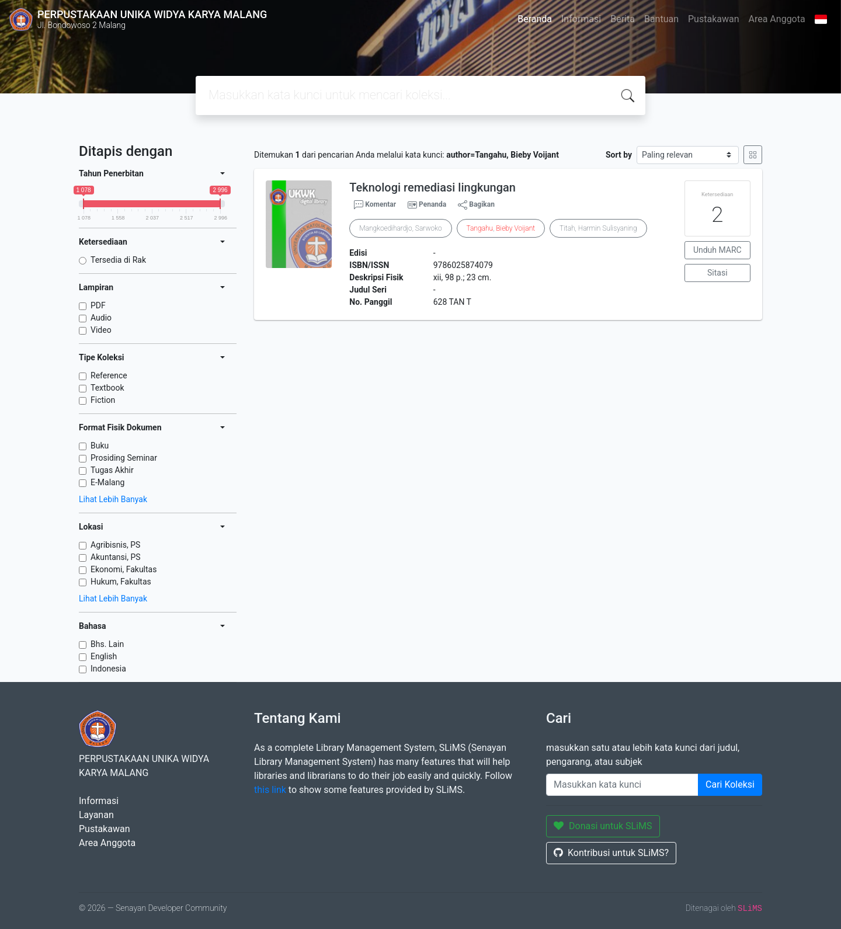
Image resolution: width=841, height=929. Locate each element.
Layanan (96, 814)
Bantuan (661, 19)
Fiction (103, 400)
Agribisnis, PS (115, 544)
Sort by (619, 154)
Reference (109, 375)
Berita (622, 19)
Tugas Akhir (112, 470)
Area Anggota (777, 19)
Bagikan (476, 205)
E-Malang (107, 482)
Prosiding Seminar (124, 457)
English (104, 656)
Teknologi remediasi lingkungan (432, 187)
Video (101, 330)
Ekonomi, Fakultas (124, 569)
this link (270, 789)
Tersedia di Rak (118, 260)
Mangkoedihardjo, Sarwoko (400, 228)
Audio (101, 317)
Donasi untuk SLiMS (603, 825)
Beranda (534, 19)
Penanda (432, 204)
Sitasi (717, 272)
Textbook (107, 387)
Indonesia (108, 668)
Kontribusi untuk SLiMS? (611, 852)
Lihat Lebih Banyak (113, 499)
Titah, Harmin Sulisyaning (598, 228)
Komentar (375, 205)
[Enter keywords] (622, 785)
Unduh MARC (717, 250)
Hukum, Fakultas (121, 581)
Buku (100, 445)
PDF (98, 305)
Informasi (581, 19)
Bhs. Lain (107, 644)
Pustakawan (713, 19)
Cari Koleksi (730, 784)
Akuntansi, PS (116, 557)
